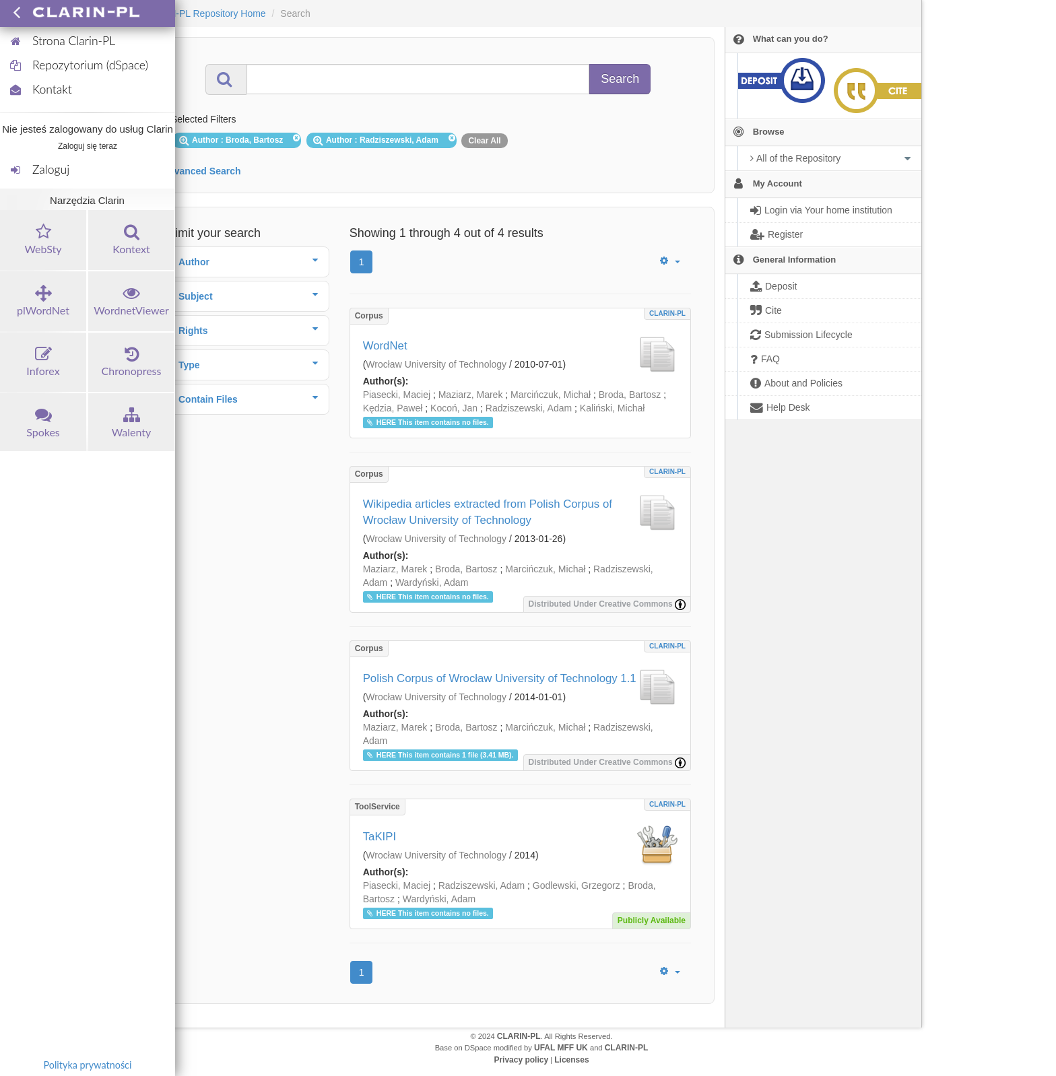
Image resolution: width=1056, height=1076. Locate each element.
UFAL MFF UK (561, 1047)
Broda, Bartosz (630, 394)
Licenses (571, 1060)
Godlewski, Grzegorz (576, 885)
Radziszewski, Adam (529, 408)
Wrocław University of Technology (436, 364)
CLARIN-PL (667, 313)
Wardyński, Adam (431, 582)
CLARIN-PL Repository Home (203, 13)
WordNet (385, 345)
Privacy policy (521, 1060)
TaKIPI (379, 836)
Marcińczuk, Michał (550, 394)
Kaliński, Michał (612, 408)
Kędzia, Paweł (393, 408)
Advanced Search (201, 171)
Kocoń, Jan (453, 408)
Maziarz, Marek (470, 394)
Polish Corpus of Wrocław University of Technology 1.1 (499, 678)
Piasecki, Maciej (396, 394)
